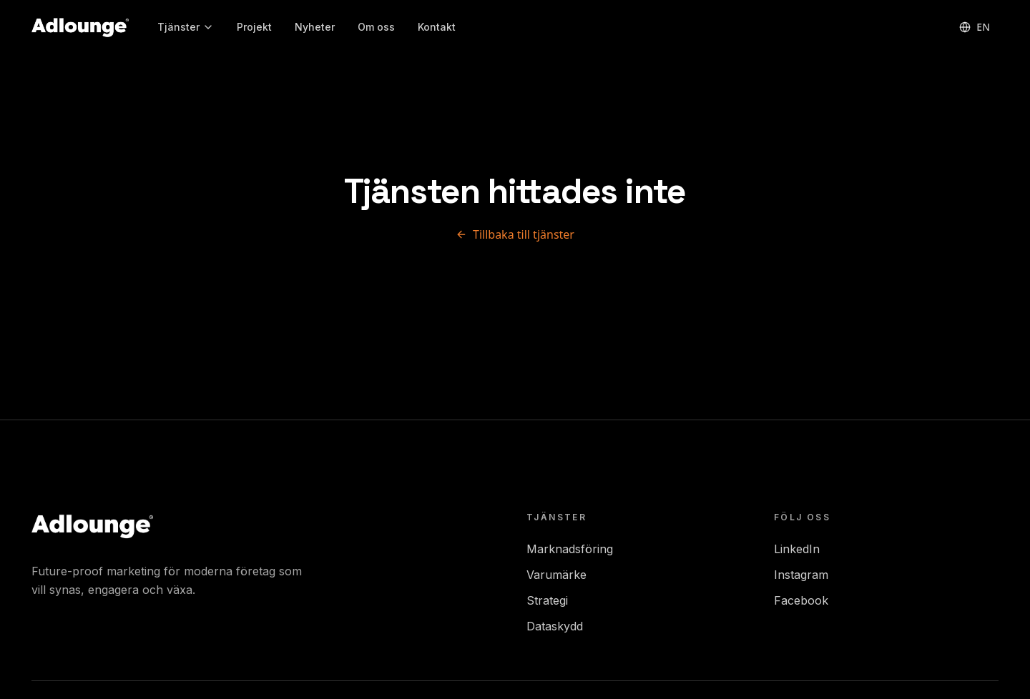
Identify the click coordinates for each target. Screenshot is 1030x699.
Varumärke (556, 574)
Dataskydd (554, 626)
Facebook (801, 600)
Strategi (547, 600)
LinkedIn (797, 549)
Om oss (376, 27)
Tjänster (185, 27)
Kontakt (437, 27)
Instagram (801, 574)
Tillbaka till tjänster (515, 234)
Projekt (254, 27)
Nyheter (315, 27)
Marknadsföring (569, 549)
